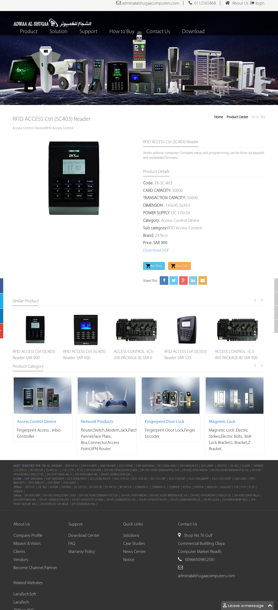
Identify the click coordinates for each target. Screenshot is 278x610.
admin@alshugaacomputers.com (147, 3)
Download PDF (156, 250)
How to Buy (122, 31)
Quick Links (133, 524)
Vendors (20, 560)
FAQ (71, 544)
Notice (128, 560)
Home (218, 117)
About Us (236, 3)
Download (193, 31)
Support (89, 31)
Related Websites (28, 583)
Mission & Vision (27, 544)
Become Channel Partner (35, 568)
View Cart (179, 266)
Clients (19, 552)
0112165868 (202, 3)
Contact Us (158, 31)
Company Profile (27, 536)
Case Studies (134, 544)
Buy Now (154, 266)
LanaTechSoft (24, 594)
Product (29, 31)
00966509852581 (199, 560)
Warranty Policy (81, 552)
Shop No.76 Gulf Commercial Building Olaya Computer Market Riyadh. (201, 544)
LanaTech (21, 602)
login (256, 3)
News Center (134, 552)
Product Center (237, 117)
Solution (59, 31)
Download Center (83, 536)
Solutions (131, 536)
